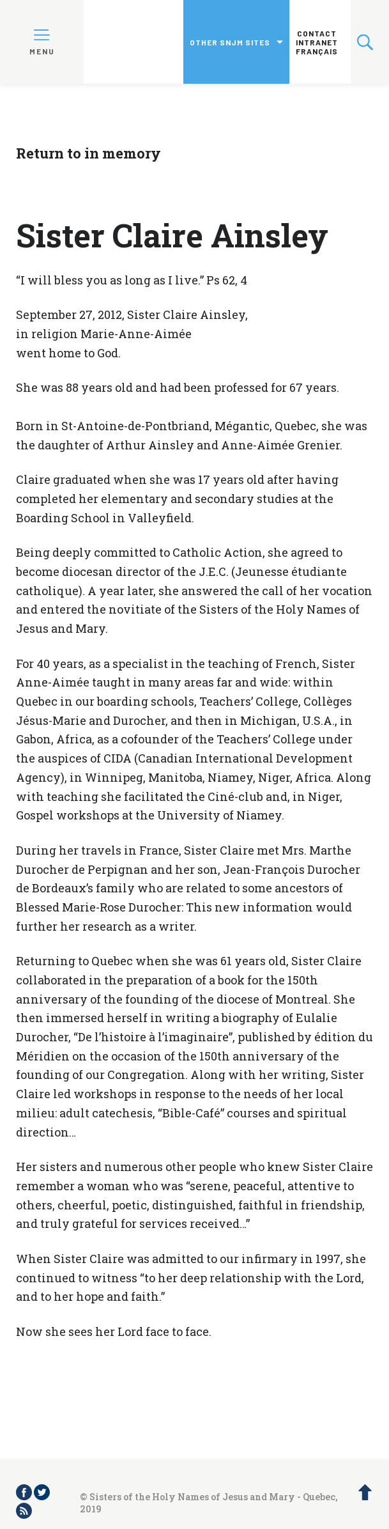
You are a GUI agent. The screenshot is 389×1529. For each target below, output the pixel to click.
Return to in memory (88, 153)
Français (317, 51)
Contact (317, 33)
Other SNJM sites (230, 42)
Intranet (317, 42)
